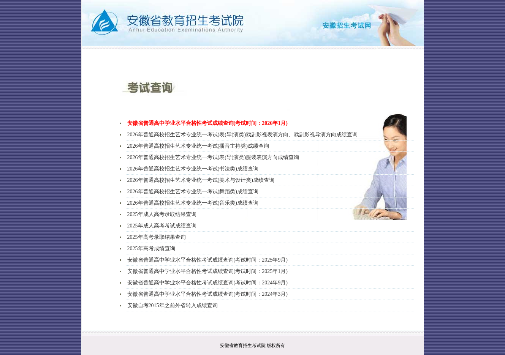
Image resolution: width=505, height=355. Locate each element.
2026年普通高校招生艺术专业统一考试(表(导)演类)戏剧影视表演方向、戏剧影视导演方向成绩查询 (242, 134)
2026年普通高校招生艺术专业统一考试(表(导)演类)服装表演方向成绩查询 (213, 157)
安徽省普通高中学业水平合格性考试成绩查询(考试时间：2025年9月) (207, 260)
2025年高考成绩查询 (151, 248)
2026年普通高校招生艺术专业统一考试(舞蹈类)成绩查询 (192, 191)
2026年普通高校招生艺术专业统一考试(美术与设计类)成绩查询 (200, 180)
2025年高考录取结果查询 (156, 237)
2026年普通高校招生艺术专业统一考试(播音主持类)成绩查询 (198, 146)
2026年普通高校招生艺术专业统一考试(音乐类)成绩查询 (192, 203)
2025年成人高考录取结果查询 (161, 214)
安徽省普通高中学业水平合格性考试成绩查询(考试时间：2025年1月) (207, 271)
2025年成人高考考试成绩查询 (161, 226)
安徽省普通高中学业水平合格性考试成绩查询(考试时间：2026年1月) (207, 123)
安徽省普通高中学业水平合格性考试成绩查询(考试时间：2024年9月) (207, 283)
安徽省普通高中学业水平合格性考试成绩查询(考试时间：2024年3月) (207, 294)
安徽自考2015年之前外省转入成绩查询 (172, 305)
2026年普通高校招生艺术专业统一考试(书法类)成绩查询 (192, 169)
